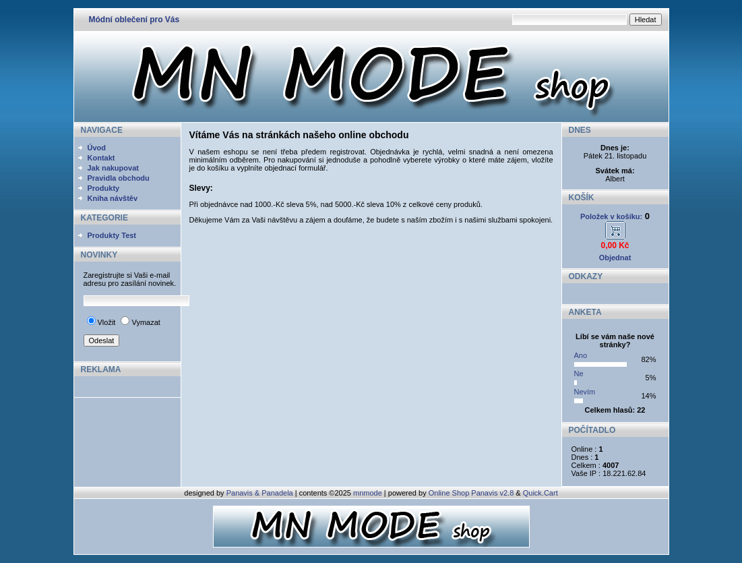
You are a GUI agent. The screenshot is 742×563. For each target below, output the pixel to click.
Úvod (97, 148)
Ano (581, 355)
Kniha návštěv (113, 198)
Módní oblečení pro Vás (134, 19)
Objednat (615, 258)
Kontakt (101, 158)
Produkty (104, 188)
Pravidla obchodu (119, 178)
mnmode (367, 493)
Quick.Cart (540, 493)
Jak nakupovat (113, 168)
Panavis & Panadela (260, 493)
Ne (579, 373)
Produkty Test (112, 235)
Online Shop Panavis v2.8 (471, 493)
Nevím (585, 392)
